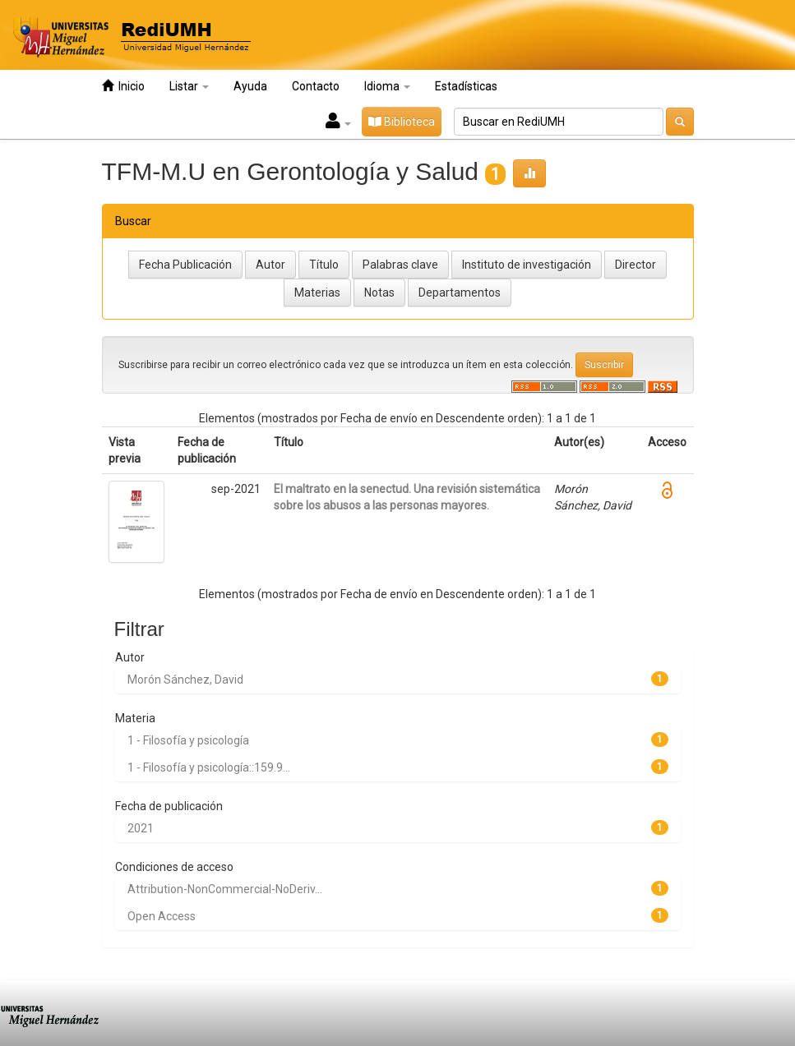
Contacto (316, 86)
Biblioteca (401, 121)
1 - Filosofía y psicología (188, 740)
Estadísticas (466, 86)
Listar (189, 86)
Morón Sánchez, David (185, 679)
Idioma (387, 86)
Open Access (161, 916)
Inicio (123, 86)
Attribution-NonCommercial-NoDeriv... (224, 889)
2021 (140, 828)
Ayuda (250, 86)
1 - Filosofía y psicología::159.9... (208, 767)
